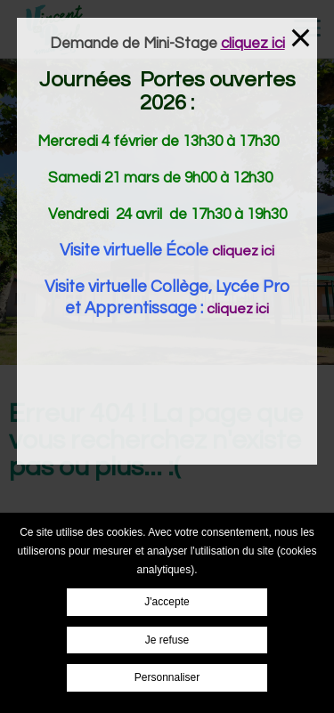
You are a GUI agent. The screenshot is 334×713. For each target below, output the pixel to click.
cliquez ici (243, 251)
